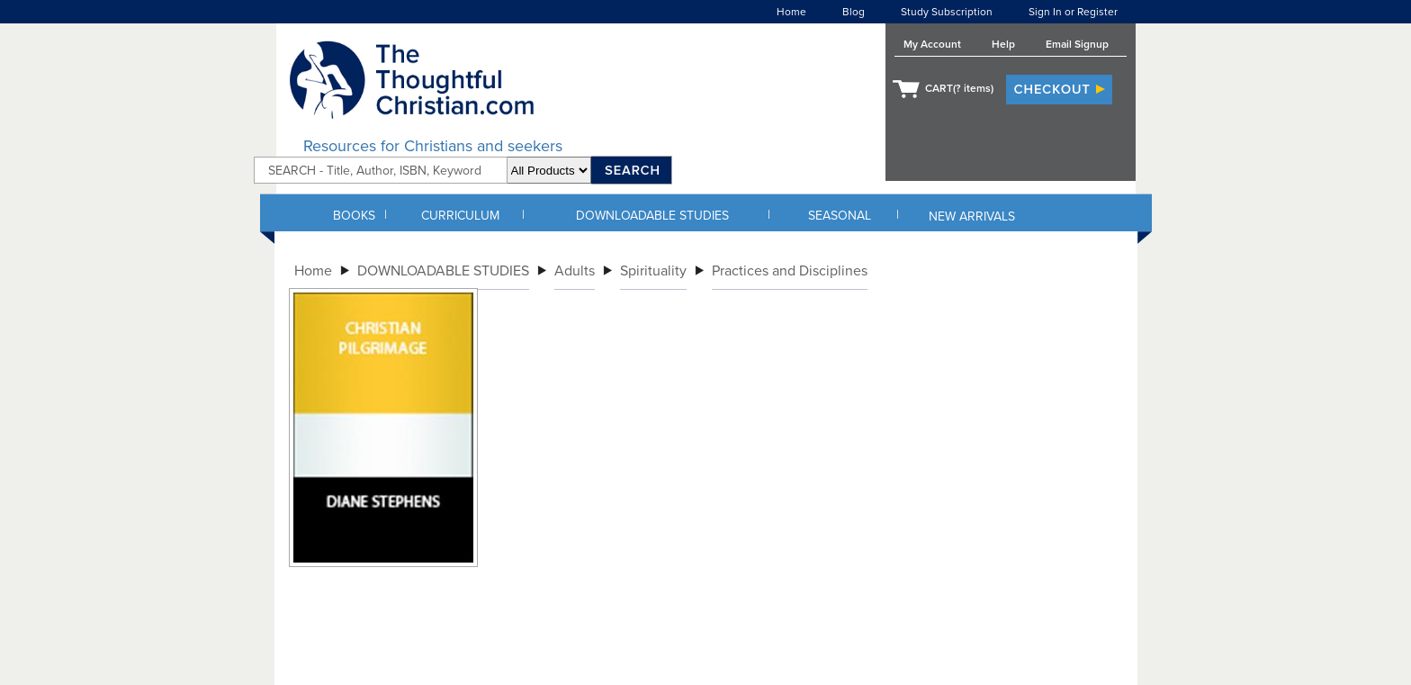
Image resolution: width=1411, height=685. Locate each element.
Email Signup (1077, 44)
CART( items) (959, 88)
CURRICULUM (460, 215)
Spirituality (653, 271)
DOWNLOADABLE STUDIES (652, 215)
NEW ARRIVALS (972, 216)
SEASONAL (839, 215)
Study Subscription (947, 11)
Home (791, 11)
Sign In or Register (1073, 11)
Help (1003, 44)
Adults (574, 271)
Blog (853, 11)
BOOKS (354, 215)
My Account (932, 44)
